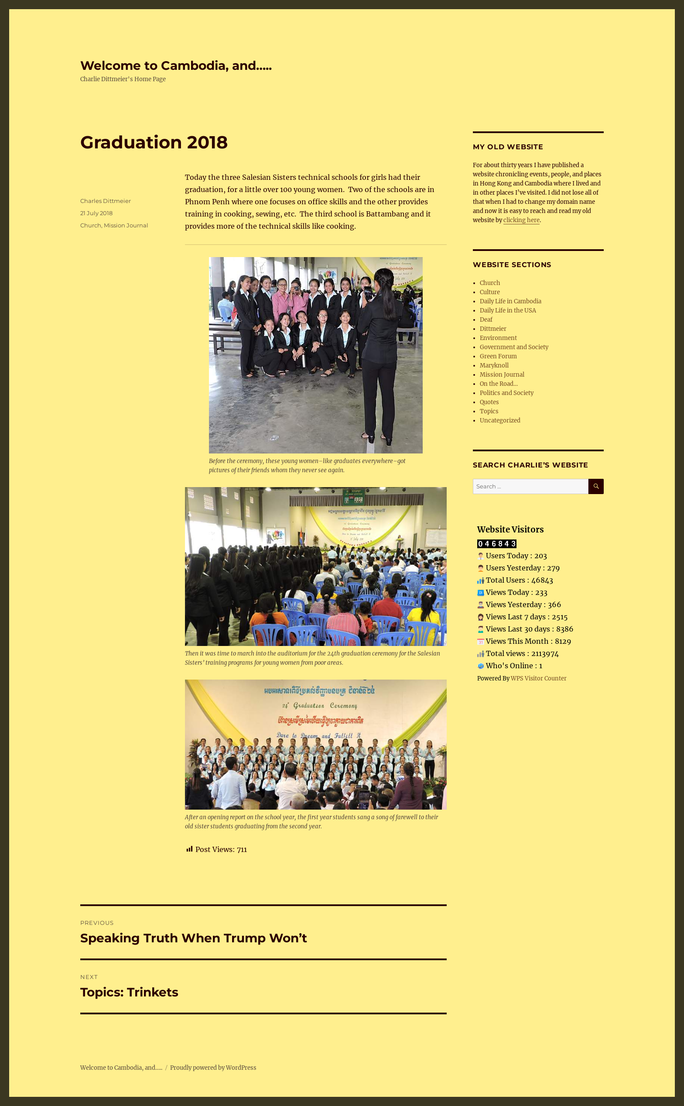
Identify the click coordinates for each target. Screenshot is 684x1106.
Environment (498, 338)
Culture (490, 292)
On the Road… (499, 384)
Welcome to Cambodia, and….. (176, 65)
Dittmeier (493, 329)
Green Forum (498, 356)
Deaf (486, 319)
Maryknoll (494, 365)
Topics (489, 411)
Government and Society (514, 347)
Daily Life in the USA (508, 310)
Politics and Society (507, 393)
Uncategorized (500, 420)
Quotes (489, 402)
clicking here (521, 220)
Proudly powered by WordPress (213, 1068)
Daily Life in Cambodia (510, 301)
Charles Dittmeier (105, 200)
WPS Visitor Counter (539, 678)
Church (90, 225)
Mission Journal (126, 225)
